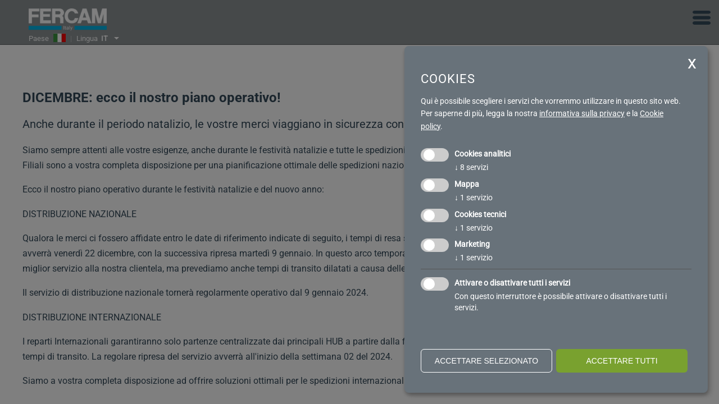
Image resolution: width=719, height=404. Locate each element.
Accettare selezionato (486, 360)
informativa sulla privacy (582, 113)
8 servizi (471, 167)
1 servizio (473, 197)
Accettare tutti (621, 360)
